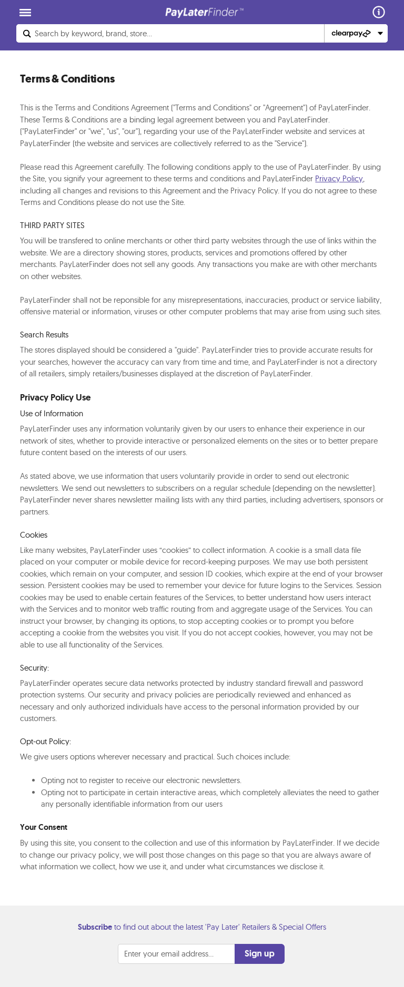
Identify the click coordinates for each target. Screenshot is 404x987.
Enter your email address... (169, 954)
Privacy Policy (339, 178)
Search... (93, 33)
